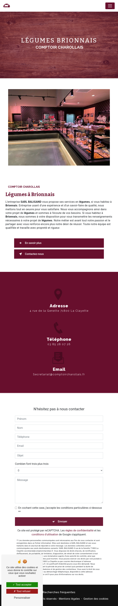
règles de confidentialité (79, 519)
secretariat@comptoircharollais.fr (59, 363)
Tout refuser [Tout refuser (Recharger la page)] (22, 591)
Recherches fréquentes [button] (59, 592)
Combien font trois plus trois (32, 452)
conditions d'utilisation (45, 523)
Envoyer (62, 510)
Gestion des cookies (95, 598)
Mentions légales (69, 598)
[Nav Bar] (110, 5)
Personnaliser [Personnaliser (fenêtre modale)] (22, 597)
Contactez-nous (31, 254)
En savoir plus (29, 243)
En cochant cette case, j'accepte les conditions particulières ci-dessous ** (60, 498)
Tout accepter (22, 584)
